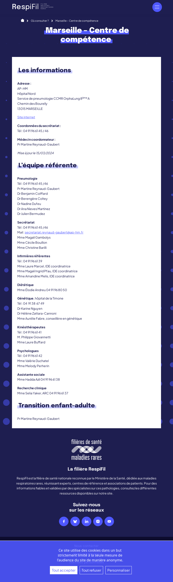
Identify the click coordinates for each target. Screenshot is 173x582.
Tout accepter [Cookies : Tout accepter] (63, 570)
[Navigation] (157, 7)
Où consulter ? (40, 20)
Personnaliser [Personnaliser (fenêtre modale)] (118, 570)
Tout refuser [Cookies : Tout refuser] (91, 570)
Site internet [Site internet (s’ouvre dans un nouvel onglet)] (26, 117)
